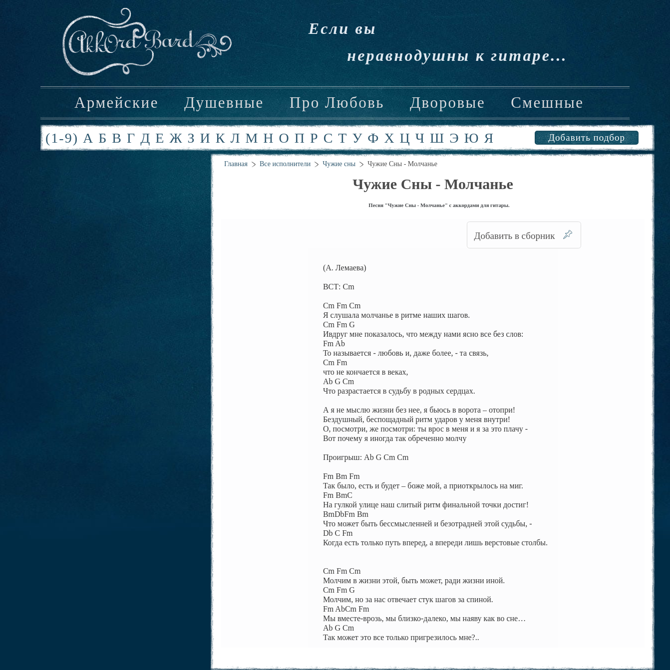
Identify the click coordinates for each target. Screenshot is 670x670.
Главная (236, 164)
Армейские (116, 102)
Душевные (224, 102)
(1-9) (61, 138)
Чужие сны (339, 164)
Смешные (547, 102)
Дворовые (447, 102)
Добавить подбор (586, 137)
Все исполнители (285, 164)
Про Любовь (337, 102)
